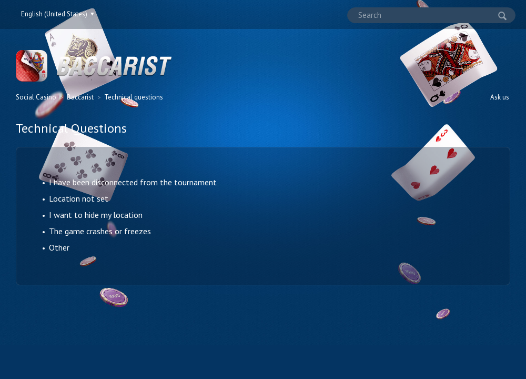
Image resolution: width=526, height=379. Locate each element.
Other (59, 247)
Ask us (499, 97)
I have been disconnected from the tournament (133, 182)
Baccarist (80, 97)
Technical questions (133, 97)
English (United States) (55, 13)
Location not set (78, 198)
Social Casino (36, 97)
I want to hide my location (96, 215)
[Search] (431, 15)
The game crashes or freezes (100, 231)
